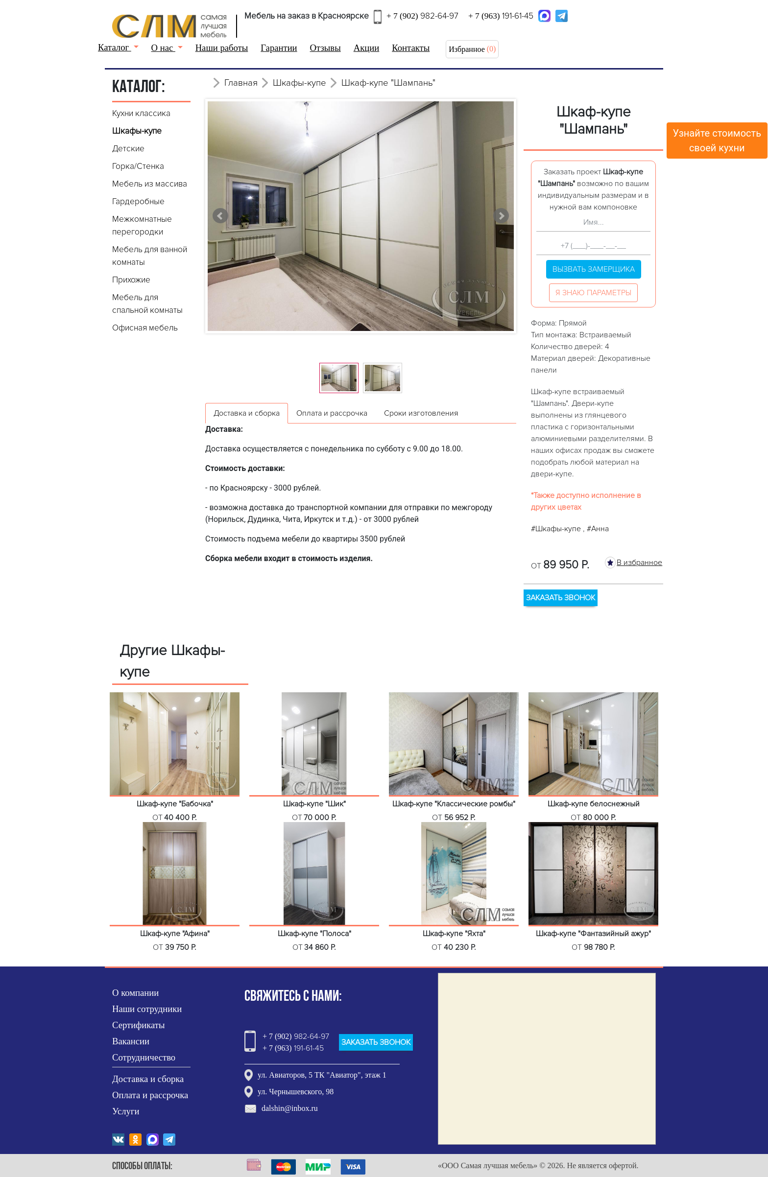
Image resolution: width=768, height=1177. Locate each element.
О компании (135, 993)
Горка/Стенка (138, 166)
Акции (367, 48)
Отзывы (325, 48)
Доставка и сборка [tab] (247, 413)
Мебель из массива (149, 184)
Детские (128, 148)
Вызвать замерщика (593, 269)
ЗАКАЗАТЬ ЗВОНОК (560, 598)
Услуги (126, 1111)
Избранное (467, 49)
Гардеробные (138, 201)
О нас (163, 48)
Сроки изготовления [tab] (421, 413)
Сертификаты (138, 1025)
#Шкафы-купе (557, 529)
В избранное (639, 562)
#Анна (598, 529)
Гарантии (279, 48)
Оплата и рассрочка (150, 1095)
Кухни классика (141, 113)
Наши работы (221, 48)
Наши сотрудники (147, 1009)
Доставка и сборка (148, 1079)
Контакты (411, 48)
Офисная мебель (145, 328)
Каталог (114, 47)
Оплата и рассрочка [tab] (331, 413)
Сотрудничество (143, 1057)
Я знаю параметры (593, 293)
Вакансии (130, 1041)
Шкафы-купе (137, 131)
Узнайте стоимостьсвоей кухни (717, 140)
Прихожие (131, 280)
